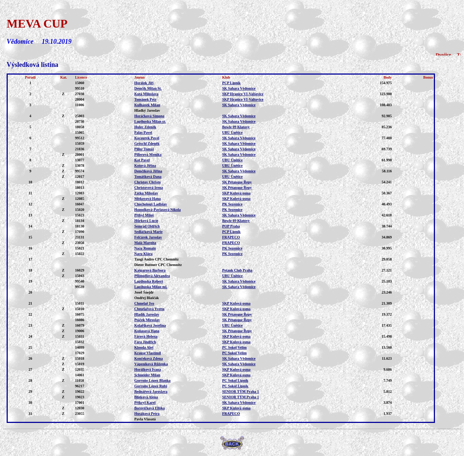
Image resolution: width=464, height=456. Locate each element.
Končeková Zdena (148, 358)
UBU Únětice (232, 132)
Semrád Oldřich (147, 226)
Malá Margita (145, 243)
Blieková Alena (146, 397)
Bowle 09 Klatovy (236, 127)
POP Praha (231, 226)
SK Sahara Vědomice (239, 88)
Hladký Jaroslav (147, 110)
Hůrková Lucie (146, 221)
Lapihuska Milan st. (150, 121)
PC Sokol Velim (234, 347)
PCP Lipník (231, 83)
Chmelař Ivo (144, 303)
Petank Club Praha (237, 270)
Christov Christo (147, 182)
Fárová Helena (145, 336)
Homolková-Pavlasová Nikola (157, 210)
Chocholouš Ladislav (150, 204)
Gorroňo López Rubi (150, 386)
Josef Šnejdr (144, 292)
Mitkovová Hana (147, 199)
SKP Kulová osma (236, 193)
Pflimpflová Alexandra (152, 276)
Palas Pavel (143, 132)
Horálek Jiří (144, 83)
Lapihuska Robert (148, 281)
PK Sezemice (232, 204)
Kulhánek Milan (147, 105)
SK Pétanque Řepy (237, 182)
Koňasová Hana (146, 331)
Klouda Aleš (143, 347)
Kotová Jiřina (145, 166)
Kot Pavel (142, 160)
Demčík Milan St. (148, 88)
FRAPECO (231, 237)
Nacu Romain (145, 248)
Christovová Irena (148, 188)
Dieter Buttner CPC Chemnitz (158, 265)
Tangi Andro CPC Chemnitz (156, 259)
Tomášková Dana (147, 177)
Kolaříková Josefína (150, 325)
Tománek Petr (145, 99)
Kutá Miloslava (146, 94)
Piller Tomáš (144, 149)
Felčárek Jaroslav (148, 237)
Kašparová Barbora (149, 270)
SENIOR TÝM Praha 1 (240, 391)
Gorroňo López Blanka (152, 380)
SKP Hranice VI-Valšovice (242, 94)
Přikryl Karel (145, 403)
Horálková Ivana (147, 369)
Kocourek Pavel (146, 138)
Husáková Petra (147, 414)
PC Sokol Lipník (235, 380)
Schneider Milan (147, 375)
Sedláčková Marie (148, 232)
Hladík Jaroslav (146, 314)
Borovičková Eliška (149, 408)
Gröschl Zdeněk (147, 143)
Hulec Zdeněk (145, 127)
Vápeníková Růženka (151, 364)
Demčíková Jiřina (148, 171)
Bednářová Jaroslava (150, 391)
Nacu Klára (143, 254)
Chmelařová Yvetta (149, 309)
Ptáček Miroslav (147, 320)
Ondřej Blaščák (146, 298)
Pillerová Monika (147, 154)
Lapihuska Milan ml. (150, 287)
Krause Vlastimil (147, 353)
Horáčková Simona (149, 116)
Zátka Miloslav (146, 193)
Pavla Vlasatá (145, 419)
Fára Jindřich (145, 342)
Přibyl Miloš (144, 215)
